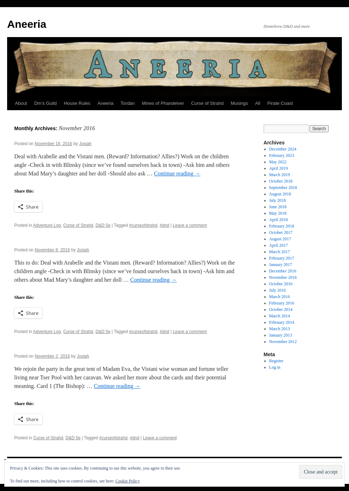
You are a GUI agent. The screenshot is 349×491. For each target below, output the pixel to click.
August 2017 (280, 238)
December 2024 (282, 149)
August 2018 (280, 193)
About (21, 103)
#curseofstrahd (143, 225)
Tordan (128, 103)
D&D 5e (102, 225)
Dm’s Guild (45, 103)
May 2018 (278, 213)
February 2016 (281, 303)
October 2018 (281, 181)
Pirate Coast (280, 103)
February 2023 (281, 155)
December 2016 (282, 270)
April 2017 (278, 245)
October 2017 (281, 232)
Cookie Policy (127, 481)
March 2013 (279, 328)
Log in (275, 367)
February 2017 (281, 258)
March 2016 (279, 296)
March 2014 (279, 315)
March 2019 (279, 174)
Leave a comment (190, 225)
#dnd (165, 225)
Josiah (85, 143)
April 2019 (278, 168)
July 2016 (277, 290)
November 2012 (283, 341)
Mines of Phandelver (163, 103)
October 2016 (281, 283)
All (257, 103)
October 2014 (281, 309)
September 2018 (283, 187)
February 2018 (281, 226)
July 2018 (277, 200)
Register (276, 360)
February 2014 (281, 322)
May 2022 (278, 161)
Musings (239, 103)
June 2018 (278, 206)
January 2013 (280, 335)
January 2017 (280, 264)
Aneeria (26, 24)
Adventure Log (47, 225)
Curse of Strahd (207, 103)
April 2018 (278, 219)
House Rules (77, 103)
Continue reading (177, 173)
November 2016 (283, 277)
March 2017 (279, 251)
